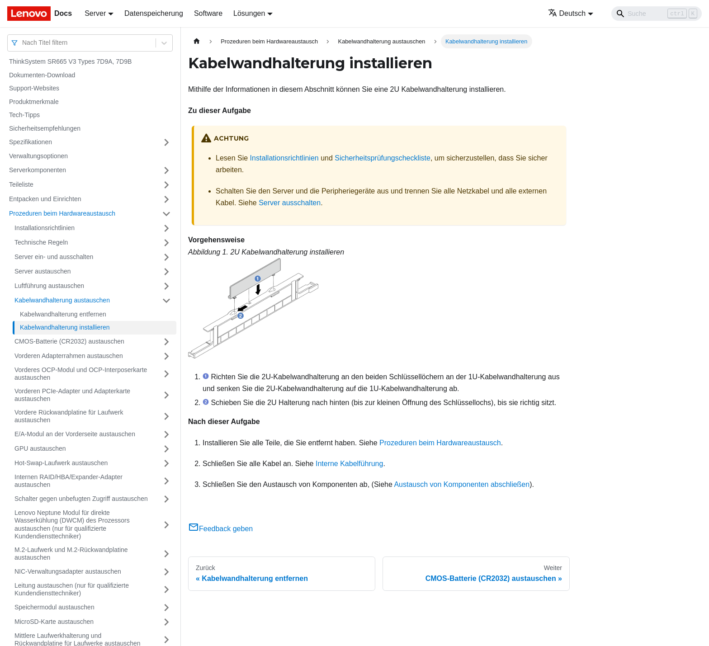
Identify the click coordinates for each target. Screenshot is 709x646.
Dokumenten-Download (42, 75)
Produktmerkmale (34, 101)
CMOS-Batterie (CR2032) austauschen (69, 341)
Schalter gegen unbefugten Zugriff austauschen (81, 498)
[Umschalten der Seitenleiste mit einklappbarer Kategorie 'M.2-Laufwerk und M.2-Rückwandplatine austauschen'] (166, 554)
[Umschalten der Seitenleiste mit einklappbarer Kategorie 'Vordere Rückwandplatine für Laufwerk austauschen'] (166, 416)
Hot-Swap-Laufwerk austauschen (61, 463)
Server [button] (95, 13)
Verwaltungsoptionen (38, 156)
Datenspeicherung (153, 13)
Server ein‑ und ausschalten (53, 256)
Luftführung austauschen (49, 285)
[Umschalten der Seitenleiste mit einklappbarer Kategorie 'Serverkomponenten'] (166, 170)
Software (208, 13)
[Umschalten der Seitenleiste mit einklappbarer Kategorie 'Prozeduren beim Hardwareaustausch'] (166, 214)
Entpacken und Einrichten (45, 199)
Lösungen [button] (249, 13)
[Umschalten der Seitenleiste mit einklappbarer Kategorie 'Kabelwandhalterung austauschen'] (166, 300)
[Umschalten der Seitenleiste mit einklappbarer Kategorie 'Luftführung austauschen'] (166, 286)
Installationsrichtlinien (44, 227)
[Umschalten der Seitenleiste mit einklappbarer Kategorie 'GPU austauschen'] (166, 449)
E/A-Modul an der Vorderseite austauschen (74, 434)
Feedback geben (220, 529)
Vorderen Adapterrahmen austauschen (68, 355)
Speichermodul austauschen (54, 607)
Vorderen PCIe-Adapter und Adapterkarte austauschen (72, 395)
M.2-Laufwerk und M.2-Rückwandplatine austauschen (71, 553)
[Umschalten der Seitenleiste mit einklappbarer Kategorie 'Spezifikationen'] (166, 142)
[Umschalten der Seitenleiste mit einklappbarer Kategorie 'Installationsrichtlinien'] (166, 228)
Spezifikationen (30, 142)
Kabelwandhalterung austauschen (62, 300)
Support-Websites (34, 88)
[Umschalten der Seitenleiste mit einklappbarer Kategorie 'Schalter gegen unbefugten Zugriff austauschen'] (166, 499)
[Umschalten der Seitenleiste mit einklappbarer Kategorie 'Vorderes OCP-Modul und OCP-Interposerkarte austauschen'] (166, 374)
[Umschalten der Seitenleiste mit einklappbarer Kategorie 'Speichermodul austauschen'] (166, 607)
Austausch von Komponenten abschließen (461, 484)
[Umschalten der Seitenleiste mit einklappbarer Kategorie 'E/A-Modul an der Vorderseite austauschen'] (166, 434)
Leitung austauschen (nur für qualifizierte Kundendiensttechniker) (71, 589)
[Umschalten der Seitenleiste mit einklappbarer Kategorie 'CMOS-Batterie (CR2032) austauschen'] (166, 342)
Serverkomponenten (37, 170)
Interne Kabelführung (349, 463)
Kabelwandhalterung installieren (64, 327)
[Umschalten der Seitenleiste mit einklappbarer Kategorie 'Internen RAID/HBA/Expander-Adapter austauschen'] (166, 481)
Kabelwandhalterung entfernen (63, 314)
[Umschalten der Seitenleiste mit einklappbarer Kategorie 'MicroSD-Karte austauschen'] (166, 622)
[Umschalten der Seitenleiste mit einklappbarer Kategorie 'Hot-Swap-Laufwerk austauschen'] (166, 463)
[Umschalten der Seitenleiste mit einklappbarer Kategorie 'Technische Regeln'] (166, 243)
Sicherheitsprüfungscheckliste (382, 158)
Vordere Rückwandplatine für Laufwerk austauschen (68, 416)
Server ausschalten (290, 203)
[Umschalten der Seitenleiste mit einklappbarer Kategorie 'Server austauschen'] (166, 271)
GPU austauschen (40, 448)
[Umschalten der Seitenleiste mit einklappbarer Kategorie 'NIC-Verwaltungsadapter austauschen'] (166, 572)
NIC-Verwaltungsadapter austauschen (67, 571)
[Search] (656, 13)
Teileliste (21, 184)
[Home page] (196, 41)
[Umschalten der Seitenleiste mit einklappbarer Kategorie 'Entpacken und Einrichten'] (166, 199)
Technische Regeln (41, 242)
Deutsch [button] (567, 13)
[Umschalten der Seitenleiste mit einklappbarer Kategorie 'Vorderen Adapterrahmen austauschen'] (166, 356)
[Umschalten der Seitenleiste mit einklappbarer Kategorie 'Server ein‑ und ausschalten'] (166, 257)
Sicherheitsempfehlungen (44, 128)
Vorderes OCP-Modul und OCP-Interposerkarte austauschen (80, 374)
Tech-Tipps (24, 114)
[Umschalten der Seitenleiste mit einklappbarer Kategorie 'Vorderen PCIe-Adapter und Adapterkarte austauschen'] (166, 395)
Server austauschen (42, 271)
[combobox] (23, 43)
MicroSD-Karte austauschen (54, 621)
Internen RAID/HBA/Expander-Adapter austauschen (68, 481)
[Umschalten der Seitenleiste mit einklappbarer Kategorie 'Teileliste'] (166, 185)
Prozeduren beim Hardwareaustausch (62, 213)
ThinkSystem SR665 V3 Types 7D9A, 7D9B (70, 61)
